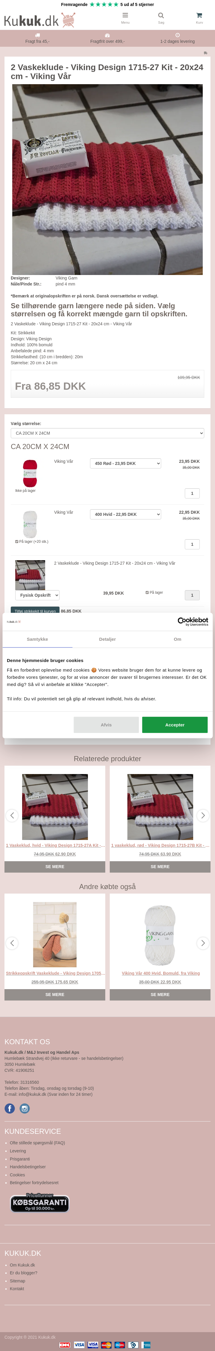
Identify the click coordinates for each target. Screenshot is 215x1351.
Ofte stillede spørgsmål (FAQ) (37, 1142)
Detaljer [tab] (107, 639)
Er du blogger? (23, 1272)
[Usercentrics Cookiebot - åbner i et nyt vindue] (182, 621)
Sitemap (17, 1281)
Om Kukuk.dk (22, 1265)
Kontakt (17, 1288)
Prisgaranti (20, 1159)
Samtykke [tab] (37, 639)
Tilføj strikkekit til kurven (35, 611)
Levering (18, 1150)
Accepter (174, 724)
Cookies (17, 1174)
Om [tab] (177, 639)
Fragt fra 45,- (37, 41)
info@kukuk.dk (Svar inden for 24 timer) (55, 1094)
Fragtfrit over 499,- (107, 41)
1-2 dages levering (177, 41)
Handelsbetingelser (28, 1166)
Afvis (106, 724)
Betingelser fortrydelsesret (34, 1182)
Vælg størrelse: (26, 423)
